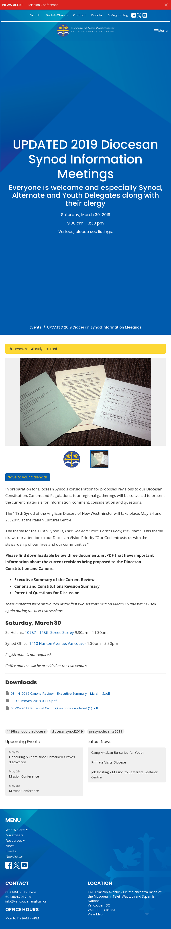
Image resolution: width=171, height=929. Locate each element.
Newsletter (14, 856)
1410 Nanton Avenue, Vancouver (57, 643)
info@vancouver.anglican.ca (26, 901)
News (10, 845)
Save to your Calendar (27, 477)
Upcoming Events (22, 741)
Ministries (14, 835)
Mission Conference (43, 4)
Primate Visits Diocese (108, 762)
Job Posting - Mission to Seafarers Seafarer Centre (124, 774)
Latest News (100, 741)
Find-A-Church (56, 15)
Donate (96, 15)
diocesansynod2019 (67, 731)
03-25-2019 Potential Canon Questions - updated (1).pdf (51, 708)
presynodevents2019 (105, 731)
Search (35, 15)
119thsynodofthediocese (26, 731)
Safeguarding (118, 15)
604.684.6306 (16, 892)
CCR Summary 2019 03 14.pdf (31, 700)
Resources (15, 840)
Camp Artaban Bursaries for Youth (117, 752)
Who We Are (17, 829)
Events (35, 327)
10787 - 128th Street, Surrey (49, 632)
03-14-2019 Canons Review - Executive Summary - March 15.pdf (57, 693)
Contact (79, 15)
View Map (95, 914)
